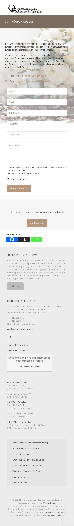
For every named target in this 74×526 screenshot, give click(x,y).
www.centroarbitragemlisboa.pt (52, 512)
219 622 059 (17, 321)
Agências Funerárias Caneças (25, 448)
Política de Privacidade (28, 173)
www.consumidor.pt (56, 515)
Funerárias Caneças (21, 482)
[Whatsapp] (36, 239)
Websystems (49, 503)
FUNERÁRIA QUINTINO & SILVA (22, 255)
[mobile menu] (69, 8)
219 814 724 (17, 405)
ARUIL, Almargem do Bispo (19, 422)
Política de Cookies (16, 350)
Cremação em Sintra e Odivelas (27, 465)
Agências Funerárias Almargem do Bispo (31, 442)
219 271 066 (28, 76)
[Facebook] (12, 239)
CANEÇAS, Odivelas (16, 402)
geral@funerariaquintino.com (34, 81)
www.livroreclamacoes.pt (29, 366)
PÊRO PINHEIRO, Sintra (18, 382)
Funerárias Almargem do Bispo (26, 471)
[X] (24, 239)
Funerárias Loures (20, 477)
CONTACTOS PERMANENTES (21, 301)
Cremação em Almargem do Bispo (28, 460)
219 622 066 (43, 76)
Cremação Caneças (21, 454)
